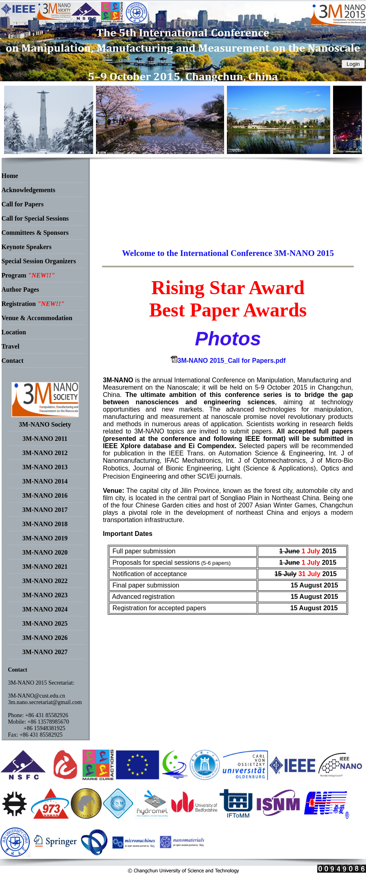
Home (10, 175)
